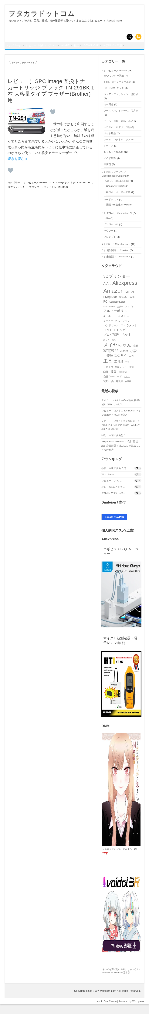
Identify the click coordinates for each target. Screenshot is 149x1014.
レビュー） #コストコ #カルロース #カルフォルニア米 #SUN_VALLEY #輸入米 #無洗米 (120, 434)
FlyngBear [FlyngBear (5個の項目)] (110, 306)
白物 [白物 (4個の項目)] (106, 381)
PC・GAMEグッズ (59, 192)
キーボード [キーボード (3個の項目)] (109, 325)
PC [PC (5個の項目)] (105, 311)
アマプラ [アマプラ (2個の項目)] (129, 316)
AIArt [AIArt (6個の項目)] (106, 293)
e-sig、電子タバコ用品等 (117, 91)
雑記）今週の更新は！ (113, 444)
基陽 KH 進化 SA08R (117, 214)
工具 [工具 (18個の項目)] (107, 370)
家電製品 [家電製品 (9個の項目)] (110, 360)
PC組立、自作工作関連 (116, 190)
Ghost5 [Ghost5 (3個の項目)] (123, 306)
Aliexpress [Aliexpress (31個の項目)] (124, 292)
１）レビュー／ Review (34, 192)
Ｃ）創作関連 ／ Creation (115, 259)
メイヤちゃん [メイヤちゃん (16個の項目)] (117, 354)
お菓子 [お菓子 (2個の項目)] (120, 316)
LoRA (107, 227)
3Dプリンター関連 (114, 85)
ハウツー (108, 240)
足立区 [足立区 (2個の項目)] (127, 386)
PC (90, 192)
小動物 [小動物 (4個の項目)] (124, 360)
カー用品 (108, 114)
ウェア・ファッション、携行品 (121, 103)
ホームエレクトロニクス (117, 149)
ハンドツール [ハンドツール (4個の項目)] (111, 334)
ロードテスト (111, 209)
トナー (23, 196)
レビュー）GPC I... (111, 490)
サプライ (13, 196)
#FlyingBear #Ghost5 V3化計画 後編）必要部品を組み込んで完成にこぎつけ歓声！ (121, 455)
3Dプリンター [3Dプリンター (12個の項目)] (116, 285)
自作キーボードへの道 (118, 201)
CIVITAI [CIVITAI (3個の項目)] (130, 301)
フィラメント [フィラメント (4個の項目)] (129, 334)
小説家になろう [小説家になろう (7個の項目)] (115, 365)
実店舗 (107, 173)
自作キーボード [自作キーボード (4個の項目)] (112, 386)
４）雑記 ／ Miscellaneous (115, 253)
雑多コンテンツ (57, 46)
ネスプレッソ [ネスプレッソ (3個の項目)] (122, 330)
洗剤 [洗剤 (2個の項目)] (131, 376)
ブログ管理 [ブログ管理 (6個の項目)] (111, 344)
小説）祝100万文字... (113, 496)
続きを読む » (17, 168)
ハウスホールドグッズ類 (117, 136)
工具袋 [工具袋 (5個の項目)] (118, 371)
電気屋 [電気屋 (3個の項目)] (119, 390)
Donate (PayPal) (114, 526)
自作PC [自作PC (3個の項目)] (122, 381)
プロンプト (110, 246)
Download (113, 46)
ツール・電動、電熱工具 (117, 130)
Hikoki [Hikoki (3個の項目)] (131, 306)
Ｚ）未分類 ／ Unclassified (115, 266)
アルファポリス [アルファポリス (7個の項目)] (115, 320)
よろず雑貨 (110, 167)
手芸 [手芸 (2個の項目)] (127, 371)
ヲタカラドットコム (41, 13)
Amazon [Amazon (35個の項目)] (113, 300)
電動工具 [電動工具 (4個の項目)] (108, 390)
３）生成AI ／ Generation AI (116, 222)
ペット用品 (110, 142)
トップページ (15, 46)
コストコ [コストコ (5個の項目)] (123, 325)
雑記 (94, 46)
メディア (108, 155)
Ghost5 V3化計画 (115, 195)
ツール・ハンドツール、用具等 (121, 120)
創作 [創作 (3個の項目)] (136, 355)
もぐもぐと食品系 (113, 161)
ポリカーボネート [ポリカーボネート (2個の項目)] (111, 349)
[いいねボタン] (53, 121)
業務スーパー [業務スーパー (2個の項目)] (121, 376)
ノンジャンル (111, 233)
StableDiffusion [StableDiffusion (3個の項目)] (117, 311)
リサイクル (50, 196)
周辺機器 (63, 196)
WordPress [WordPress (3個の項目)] (109, 316)
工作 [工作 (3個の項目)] (131, 365)
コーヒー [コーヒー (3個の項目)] (108, 330)
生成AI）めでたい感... (113, 502)
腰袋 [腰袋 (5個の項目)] (113, 381)
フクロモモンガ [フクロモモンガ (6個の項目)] (114, 339)
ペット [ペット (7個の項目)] (126, 344)
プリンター (35, 196)
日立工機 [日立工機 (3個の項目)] (108, 376)
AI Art (78, 46)
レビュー (36, 46)
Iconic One (102, 1010)
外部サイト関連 (16, 54)
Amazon (81, 192)
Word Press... (108, 484)
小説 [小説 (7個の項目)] (133, 360)
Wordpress (138, 1010)
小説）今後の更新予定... (114, 477)
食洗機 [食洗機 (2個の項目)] (128, 391)
